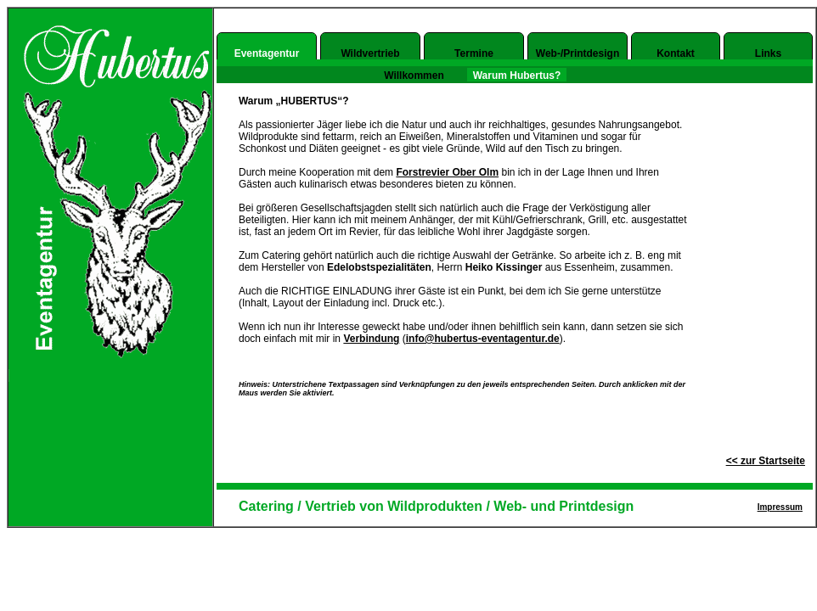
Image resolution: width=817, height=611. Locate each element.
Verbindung (371, 339)
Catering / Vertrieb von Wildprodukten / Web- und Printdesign (436, 506)
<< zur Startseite (765, 461)
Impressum (780, 507)
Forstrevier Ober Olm (447, 172)
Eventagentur (267, 53)
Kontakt (675, 53)
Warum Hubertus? (517, 75)
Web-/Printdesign (577, 53)
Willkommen (414, 75)
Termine (473, 53)
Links (768, 53)
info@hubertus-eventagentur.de (483, 339)
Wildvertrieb (370, 53)
